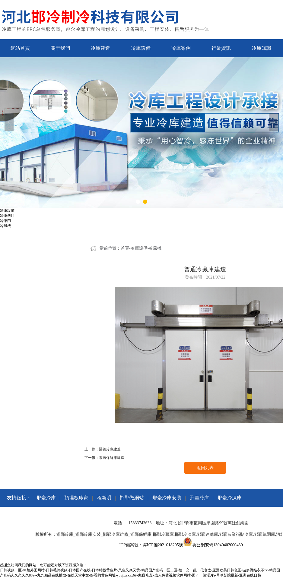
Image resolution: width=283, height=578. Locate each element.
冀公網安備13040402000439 (217, 545)
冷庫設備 (141, 48)
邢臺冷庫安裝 (166, 497)
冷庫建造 (100, 48)
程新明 (104, 497)
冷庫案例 (181, 48)
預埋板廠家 (76, 497)
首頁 (125, 248)
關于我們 (60, 48)
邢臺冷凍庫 (230, 497)
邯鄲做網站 (132, 497)
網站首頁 (20, 48)
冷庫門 (5, 221)
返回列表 (205, 468)
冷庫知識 (261, 48)
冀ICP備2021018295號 (163, 545)
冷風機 (5, 226)
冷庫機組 (7, 215)
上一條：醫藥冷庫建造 (102, 449)
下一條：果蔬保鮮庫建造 (104, 458)
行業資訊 (221, 48)
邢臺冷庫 (46, 497)
